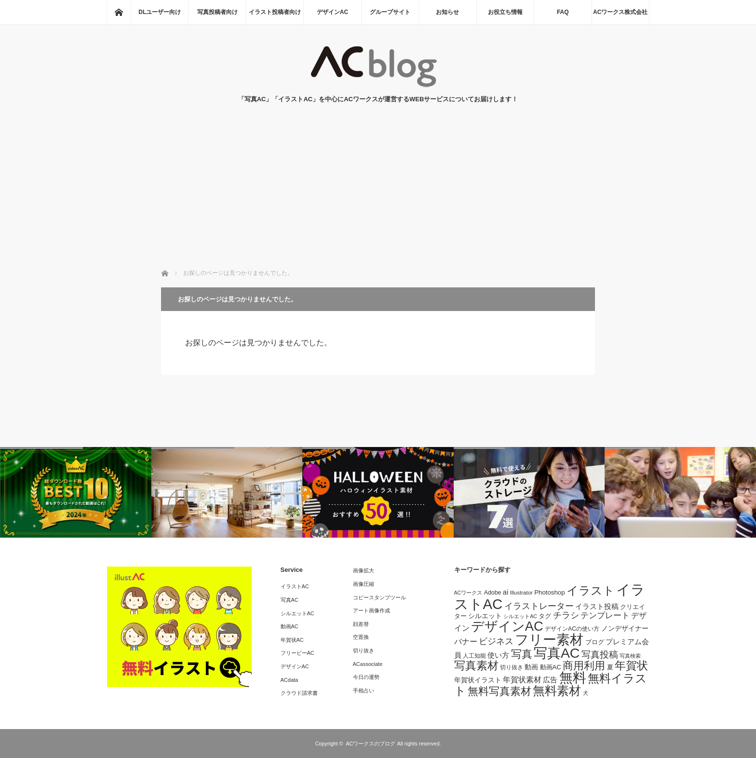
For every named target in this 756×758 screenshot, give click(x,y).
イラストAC (295, 586)
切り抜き (363, 650)
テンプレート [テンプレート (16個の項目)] (605, 615)
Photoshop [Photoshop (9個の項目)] (549, 592)
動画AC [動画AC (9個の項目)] (550, 667)
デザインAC (332, 12)
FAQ (563, 12)
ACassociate (368, 664)
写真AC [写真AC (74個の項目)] (557, 653)
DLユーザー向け (159, 12)
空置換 (361, 637)
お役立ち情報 (505, 12)
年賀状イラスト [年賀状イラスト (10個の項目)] (477, 680)
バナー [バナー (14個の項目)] (465, 641)
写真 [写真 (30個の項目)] (521, 654)
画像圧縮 (363, 584)
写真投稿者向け (217, 12)
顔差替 (361, 624)
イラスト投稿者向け (275, 12)
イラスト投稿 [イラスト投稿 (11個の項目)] (597, 606)
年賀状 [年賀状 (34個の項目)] (631, 666)
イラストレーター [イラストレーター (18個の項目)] (539, 606)
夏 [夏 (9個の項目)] (610, 667)
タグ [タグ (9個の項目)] (545, 616)
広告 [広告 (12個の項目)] (550, 680)
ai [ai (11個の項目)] (505, 592)
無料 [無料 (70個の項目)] (572, 677)
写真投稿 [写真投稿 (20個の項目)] (599, 655)
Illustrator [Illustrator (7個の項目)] (521, 593)
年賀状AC (292, 640)
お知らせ (447, 12)
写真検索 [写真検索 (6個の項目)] (630, 656)
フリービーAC (297, 653)
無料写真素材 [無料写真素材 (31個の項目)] (499, 691)
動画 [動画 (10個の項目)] (531, 667)
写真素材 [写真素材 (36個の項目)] (476, 665)
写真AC (289, 600)
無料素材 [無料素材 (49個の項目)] (557, 690)
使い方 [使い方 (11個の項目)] (498, 655)
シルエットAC (297, 613)
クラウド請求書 (299, 693)
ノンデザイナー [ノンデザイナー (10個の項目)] (624, 628)
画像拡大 (363, 570)
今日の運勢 (366, 677)
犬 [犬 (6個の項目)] (585, 693)
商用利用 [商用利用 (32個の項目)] (584, 666)
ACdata (289, 680)
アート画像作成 (371, 610)
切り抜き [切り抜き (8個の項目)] (511, 667)
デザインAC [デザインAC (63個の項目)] (507, 626)
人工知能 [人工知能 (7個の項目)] (474, 656)
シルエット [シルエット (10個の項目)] (485, 616)
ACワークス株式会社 (620, 12)
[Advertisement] (378, 196)
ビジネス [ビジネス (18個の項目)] (496, 641)
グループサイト (390, 12)
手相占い (363, 690)
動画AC (289, 626)
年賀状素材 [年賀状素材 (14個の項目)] (522, 679)
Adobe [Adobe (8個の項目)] (492, 592)
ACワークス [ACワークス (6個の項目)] (468, 593)
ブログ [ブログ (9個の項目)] (594, 642)
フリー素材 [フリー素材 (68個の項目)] (549, 639)
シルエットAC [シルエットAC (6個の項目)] (520, 616)
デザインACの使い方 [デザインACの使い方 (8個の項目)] (572, 628)
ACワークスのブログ (370, 743)
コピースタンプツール (379, 597)
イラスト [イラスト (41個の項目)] (591, 590)
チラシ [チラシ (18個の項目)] (566, 615)
